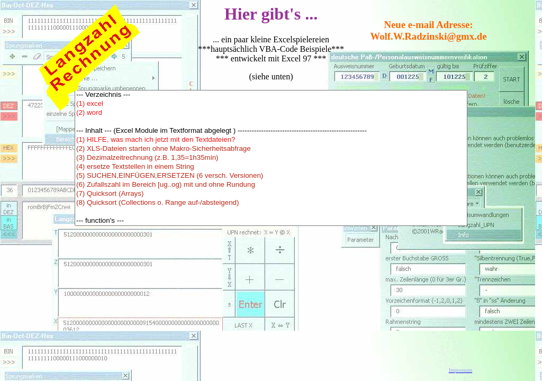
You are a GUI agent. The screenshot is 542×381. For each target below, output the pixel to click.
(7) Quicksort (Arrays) (271, 193)
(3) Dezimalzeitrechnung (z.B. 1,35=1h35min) (271, 157)
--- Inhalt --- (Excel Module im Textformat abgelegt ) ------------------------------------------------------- (271, 130)
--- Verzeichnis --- (271, 94)
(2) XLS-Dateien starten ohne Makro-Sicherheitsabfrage (271, 148)
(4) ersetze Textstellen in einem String (271, 166)
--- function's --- (271, 220)
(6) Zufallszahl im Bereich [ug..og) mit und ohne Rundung (271, 184)
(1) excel (271, 103)
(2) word (271, 112)
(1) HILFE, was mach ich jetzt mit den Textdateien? (271, 139)
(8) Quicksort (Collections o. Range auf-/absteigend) (271, 202)
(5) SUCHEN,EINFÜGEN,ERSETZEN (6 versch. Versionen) (271, 175)
